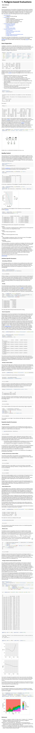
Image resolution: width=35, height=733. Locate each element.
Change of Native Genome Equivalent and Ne (14, 34)
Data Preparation (7, 15)
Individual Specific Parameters (9, 23)
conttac (24, 691)
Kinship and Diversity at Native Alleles (13, 31)
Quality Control (7, 17)
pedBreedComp (8, 326)
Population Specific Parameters (10, 29)
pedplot (22, 123)
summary (7, 210)
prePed (10, 73)
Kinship (7, 26)
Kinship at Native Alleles (10, 28)
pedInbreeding (4, 256)
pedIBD (22, 288)
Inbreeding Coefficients (10, 24)
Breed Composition (9, 25)
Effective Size (8, 33)
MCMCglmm (4, 39)
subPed (8, 119)
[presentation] (19, 537)
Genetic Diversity (9, 30)
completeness (7, 168)
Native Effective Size (10, 32)
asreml (27, 39)
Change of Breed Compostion (11, 35)
